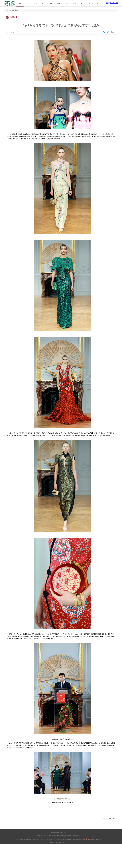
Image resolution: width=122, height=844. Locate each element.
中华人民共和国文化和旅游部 (50, 836)
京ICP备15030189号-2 (79, 839)
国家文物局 (61, 836)
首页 (19, 3)
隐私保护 (58, 832)
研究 (58, 3)
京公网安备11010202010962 (94, 839)
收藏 (51, 3)
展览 (43, 3)
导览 (27, 3)
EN (103, 3)
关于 (82, 3)
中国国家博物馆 (75, 836)
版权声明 (53, 832)
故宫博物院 (68, 836)
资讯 (35, 3)
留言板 (91, 3)
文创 (74, 3)
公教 (66, 3)
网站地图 (63, 832)
